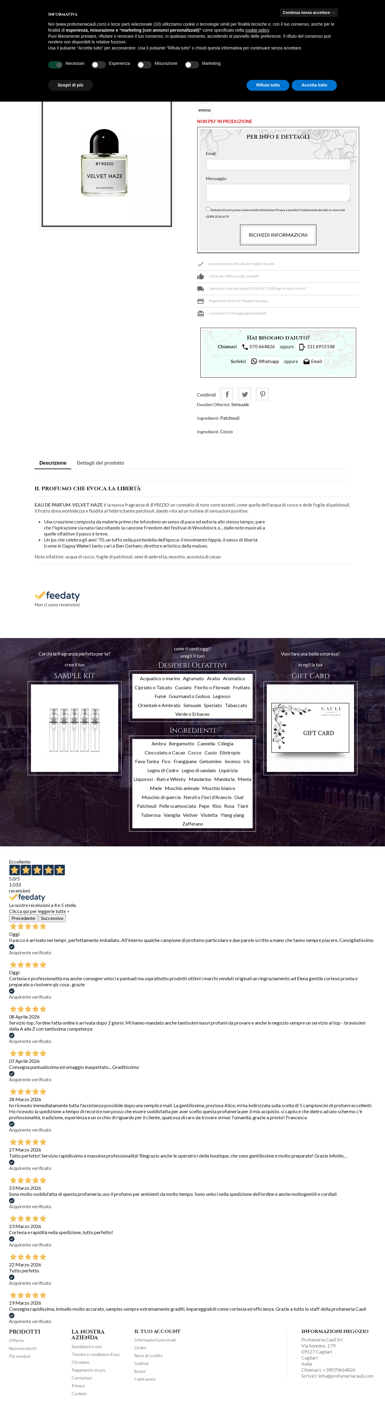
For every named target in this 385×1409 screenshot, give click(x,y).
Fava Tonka (147, 761)
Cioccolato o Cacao (165, 752)
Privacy (78, 1385)
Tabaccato (236, 705)
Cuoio (211, 752)
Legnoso (221, 696)
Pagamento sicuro (89, 1370)
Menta (244, 779)
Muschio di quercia (161, 797)
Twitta (244, 394)
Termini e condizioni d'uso (96, 1354)
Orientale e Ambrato (159, 705)
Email (211, 153)
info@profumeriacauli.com (346, 1376)
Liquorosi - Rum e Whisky (160, 779)
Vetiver (190, 815)
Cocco (226, 431)
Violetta (209, 815)
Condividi (227, 394)
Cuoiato (183, 687)
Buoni (139, 1371)
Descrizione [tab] (52, 463)
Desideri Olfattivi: (213, 404)
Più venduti (19, 1356)
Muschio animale (182, 788)
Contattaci (82, 1377)
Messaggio (216, 178)
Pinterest (262, 394)
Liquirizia (228, 770)
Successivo (52, 918)
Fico (166, 761)
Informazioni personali (155, 1339)
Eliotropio (230, 752)
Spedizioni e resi (87, 1346)
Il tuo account (157, 1331)
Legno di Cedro (163, 770)
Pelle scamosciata (177, 806)
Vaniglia (172, 815)
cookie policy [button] (257, 30)
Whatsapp (265, 361)
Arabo (213, 678)
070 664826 (258, 347)
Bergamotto (181, 743)
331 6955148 (317, 347)
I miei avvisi (145, 1379)
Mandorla (224, 779)
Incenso (233, 761)
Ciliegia (225, 743)
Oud (238, 797)
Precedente (23, 918)
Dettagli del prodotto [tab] (100, 463)
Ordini (140, 1347)
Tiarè (242, 806)
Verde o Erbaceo (192, 714)
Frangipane (185, 761)
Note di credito (148, 1355)
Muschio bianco (218, 788)
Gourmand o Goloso (189, 696)
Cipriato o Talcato (153, 687)
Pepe (204, 806)
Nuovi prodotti (22, 1348)
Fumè (160, 696)
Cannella (206, 743)
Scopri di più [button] (70, 85)
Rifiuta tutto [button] (268, 85)
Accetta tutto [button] (314, 85)
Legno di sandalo (199, 770)
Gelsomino (210, 761)
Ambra (159, 743)
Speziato (213, 705)
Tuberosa (151, 815)
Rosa (229, 806)
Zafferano (192, 823)
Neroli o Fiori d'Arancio (207, 797)
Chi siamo (81, 1362)
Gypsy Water (75, 545)
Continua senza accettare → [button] (309, 12)
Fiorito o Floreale (212, 687)
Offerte (16, 1340)
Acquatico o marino (160, 678)
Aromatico (234, 678)
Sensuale (240, 404)
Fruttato (241, 687)
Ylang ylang (232, 815)
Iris (246, 761)
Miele (156, 788)
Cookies (79, 1393)
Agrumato (193, 678)
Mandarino (200, 779)
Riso (216, 806)
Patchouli (229, 418)
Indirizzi (141, 1363)
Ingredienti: (208, 418)
